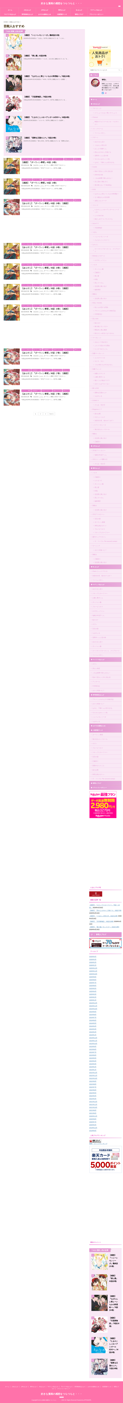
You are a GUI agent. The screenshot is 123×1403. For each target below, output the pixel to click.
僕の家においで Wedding (103, 185)
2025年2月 (92, 997)
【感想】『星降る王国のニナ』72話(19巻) (40, 138)
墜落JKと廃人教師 (101, 330)
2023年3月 (92, 1064)
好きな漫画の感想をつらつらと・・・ (61, 3)
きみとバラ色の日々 (101, 342)
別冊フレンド (96, 369)
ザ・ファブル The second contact (106, 541)
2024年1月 (92, 1035)
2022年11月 (93, 1075)
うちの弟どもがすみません (104, 365)
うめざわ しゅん (38, 165)
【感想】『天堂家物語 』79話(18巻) (38, 97)
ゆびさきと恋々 (100, 142)
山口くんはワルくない (102, 384)
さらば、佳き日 (100, 405)
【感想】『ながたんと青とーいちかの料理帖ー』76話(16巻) (47, 76)
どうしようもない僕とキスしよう (106, 113)
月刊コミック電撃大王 (99, 459)
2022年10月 (93, 1078)
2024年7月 (92, 1017)
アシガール (96, 681)
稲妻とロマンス (100, 373)
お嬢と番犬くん (100, 377)
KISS (94, 189)
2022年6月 (92, 1090)
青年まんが (61, 10)
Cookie (94, 167)
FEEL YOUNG (97, 303)
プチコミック (96, 108)
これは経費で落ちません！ (104, 178)
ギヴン (94, 624)
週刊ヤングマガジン (99, 537)
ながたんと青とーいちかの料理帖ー (107, 194)
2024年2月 (92, 1032)
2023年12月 (93, 1038)
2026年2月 (92, 962)
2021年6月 (92, 1113)
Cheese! (95, 117)
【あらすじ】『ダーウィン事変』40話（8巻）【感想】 (45, 268)
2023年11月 (93, 1041)
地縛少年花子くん (101, 455)
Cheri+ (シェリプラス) (100, 571)
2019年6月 (92, 1130)
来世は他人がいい (101, 525)
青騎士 (94, 294)
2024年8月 (92, 1014)
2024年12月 (93, 1003)
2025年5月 (92, 988)
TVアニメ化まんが (96, 10)
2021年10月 (93, 1107)
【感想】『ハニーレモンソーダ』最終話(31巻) (41, 35)
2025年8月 (92, 980)
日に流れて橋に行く (101, 181)
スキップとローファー (102, 532)
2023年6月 (92, 1055)
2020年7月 (92, 1122)
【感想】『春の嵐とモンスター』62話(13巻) (104, 927)
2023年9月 (92, 1046)
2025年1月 (92, 1000)
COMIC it (95, 400)
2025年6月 (92, 985)
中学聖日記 (98, 314)
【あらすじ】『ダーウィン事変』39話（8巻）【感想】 (45, 288)
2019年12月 (93, 1128)
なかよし (95, 244)
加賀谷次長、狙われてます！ (104, 420)
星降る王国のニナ (101, 392)
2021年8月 (92, 1110)
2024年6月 (92, 1020)
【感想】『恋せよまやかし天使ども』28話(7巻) (105, 910)
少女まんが (27, 10)
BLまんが (79, 10)
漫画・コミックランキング (98, 1143)
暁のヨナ (98, 323)
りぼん (94, 232)
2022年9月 (92, 1081)
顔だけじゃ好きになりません (104, 333)
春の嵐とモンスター (101, 326)
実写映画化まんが (27, 14)
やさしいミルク (100, 417)
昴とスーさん (99, 283)
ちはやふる (98, 396)
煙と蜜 (97, 276)
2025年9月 (92, 977)
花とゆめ (95, 318)
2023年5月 (92, 1058)
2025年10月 (93, 974)
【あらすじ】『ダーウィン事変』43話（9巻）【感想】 (45, 203)
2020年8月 (92, 1119)
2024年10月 (93, 1009)
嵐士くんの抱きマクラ (102, 380)
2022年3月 (92, 1099)
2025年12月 (93, 968)
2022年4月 (92, 1096)
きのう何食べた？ (101, 550)
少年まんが (44, 10)
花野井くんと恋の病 (101, 155)
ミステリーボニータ (99, 425)
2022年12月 (93, 1072)
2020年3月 (92, 1125)
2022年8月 (92, 1084)
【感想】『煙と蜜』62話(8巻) (35, 56)
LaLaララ (95, 223)
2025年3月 (92, 994)
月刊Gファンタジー (99, 450)
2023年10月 (93, 1043)
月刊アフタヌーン (60, 165)
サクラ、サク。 (100, 361)
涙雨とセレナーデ (101, 201)
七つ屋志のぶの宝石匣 (102, 197)
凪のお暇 (98, 414)
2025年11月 (93, 971)
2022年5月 (92, 1093)
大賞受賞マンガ (62, 14)
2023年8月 (92, 1049)
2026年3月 (92, 959)
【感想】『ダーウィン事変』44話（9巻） (39, 183)
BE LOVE (95, 388)
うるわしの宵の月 (101, 145)
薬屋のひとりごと (98, 765)
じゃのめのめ (99, 215)
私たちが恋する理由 (101, 307)
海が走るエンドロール (102, 429)
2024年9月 (92, 1012)
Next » (51, 414)
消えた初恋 (96, 668)
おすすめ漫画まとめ (44, 14)
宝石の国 (98, 519)
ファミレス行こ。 (101, 133)
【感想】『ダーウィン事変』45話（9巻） (39, 162)
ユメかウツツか (100, 358)
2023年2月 (92, 1067)
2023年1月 (92, 1070)
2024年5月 (92, 1023)
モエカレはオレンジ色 (102, 159)
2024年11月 (93, 1006)
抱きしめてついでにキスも (104, 219)
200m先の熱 (99, 175)
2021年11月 (93, 1104)
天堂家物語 (98, 228)
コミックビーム (97, 128)
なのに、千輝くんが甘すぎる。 (105, 162)
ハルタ (94, 264)
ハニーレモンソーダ (101, 236)
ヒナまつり (98, 480)
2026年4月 (92, 956)
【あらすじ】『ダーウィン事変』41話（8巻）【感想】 (45, 247)
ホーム (10, 10)
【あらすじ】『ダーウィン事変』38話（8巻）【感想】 (45, 309)
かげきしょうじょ (101, 260)
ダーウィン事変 (49, 165)
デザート (95, 137)
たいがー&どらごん (101, 349)
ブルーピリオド (100, 529)
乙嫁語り (98, 272)
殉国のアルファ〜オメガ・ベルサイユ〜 (107, 123)
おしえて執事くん (101, 149)
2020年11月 (93, 1116)
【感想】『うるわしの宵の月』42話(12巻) (103, 916)
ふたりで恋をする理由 (102, 345)
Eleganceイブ (97, 409)
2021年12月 (93, 1101)
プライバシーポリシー (96, 14)
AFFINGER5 (87, 1400)
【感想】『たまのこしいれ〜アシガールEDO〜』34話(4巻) (46, 117)
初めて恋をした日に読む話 (104, 171)
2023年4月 (92, 1061)
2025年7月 (92, 983)
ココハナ (95, 205)
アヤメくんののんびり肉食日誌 (105, 311)
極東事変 (98, 290)
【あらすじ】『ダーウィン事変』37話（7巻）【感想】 (45, 353)
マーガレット (96, 338)
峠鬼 (96, 279)
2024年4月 (92, 1026)
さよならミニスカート (102, 240)
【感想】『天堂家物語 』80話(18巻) (101, 921)
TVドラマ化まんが (10, 14)
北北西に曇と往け (101, 286)
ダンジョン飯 (99, 269)
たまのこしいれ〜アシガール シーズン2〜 (107, 211)
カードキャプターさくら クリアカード (107, 250)
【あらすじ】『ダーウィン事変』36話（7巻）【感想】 (45, 373)
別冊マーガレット (98, 353)
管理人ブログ (79, 14)
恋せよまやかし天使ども (103, 152)
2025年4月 (92, 991)
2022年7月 (92, 1087)
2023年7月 (92, 1052)
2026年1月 (92, 965)
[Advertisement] (44, 230)
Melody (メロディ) (98, 256)
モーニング (96, 546)
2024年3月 (92, 1029)
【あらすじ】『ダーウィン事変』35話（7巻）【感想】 (45, 394)
